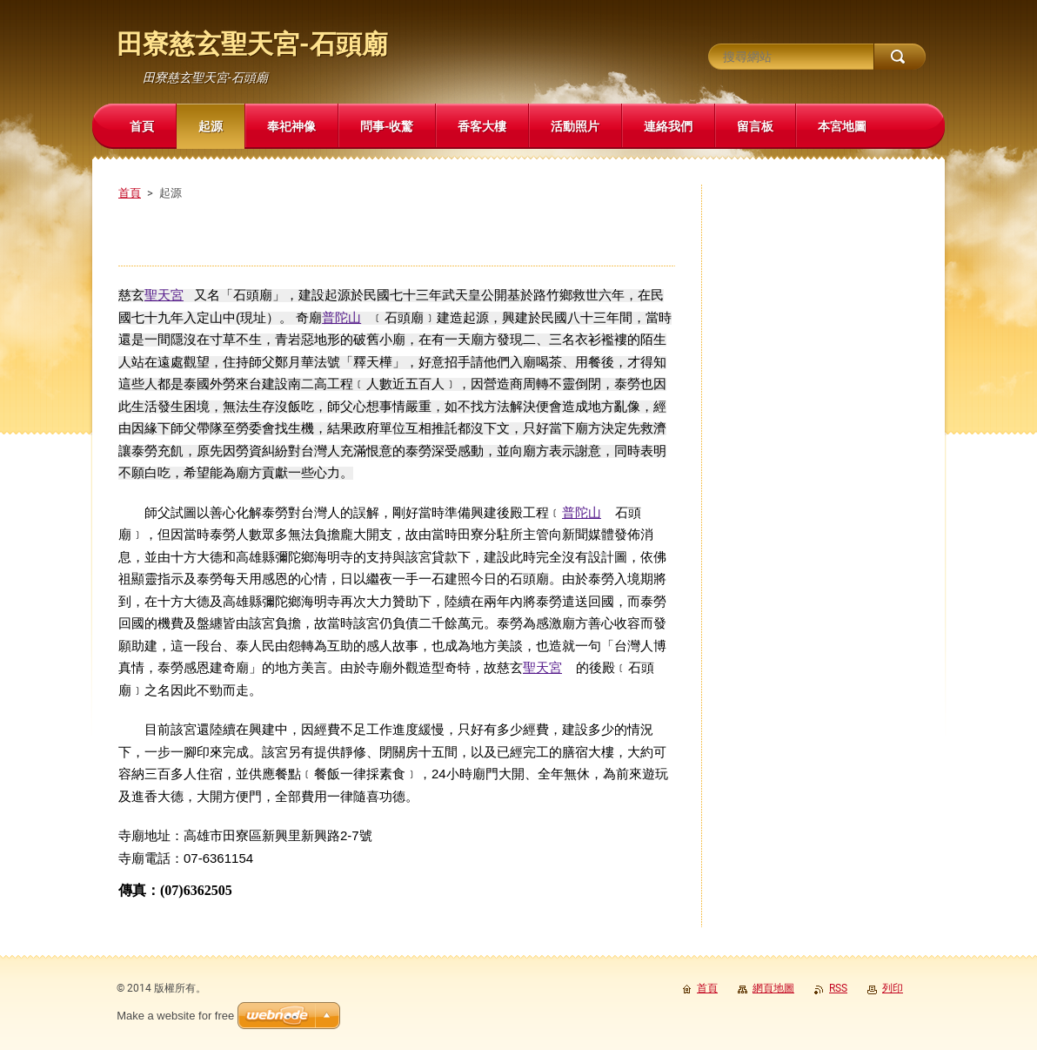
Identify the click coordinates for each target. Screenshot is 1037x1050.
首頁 (129, 192)
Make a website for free (175, 1015)
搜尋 (899, 57)
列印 (892, 988)
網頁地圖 (773, 988)
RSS (838, 988)
